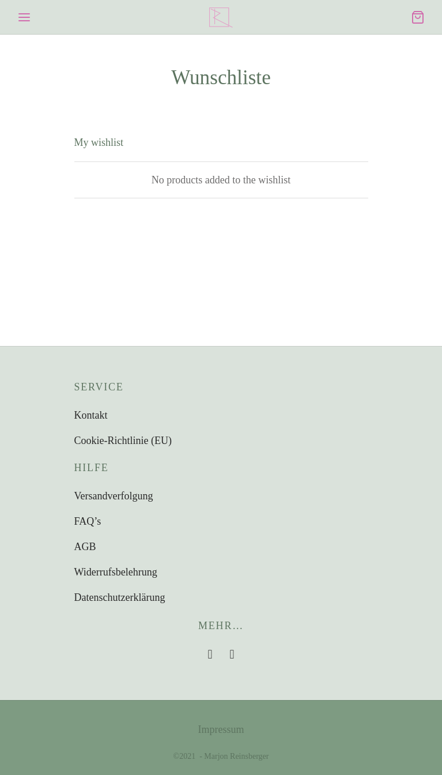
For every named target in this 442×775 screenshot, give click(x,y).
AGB (85, 546)
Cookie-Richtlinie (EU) (123, 440)
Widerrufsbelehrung (115, 572)
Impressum (221, 729)
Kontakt (91, 415)
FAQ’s (87, 521)
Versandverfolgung (113, 496)
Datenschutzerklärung (119, 597)
